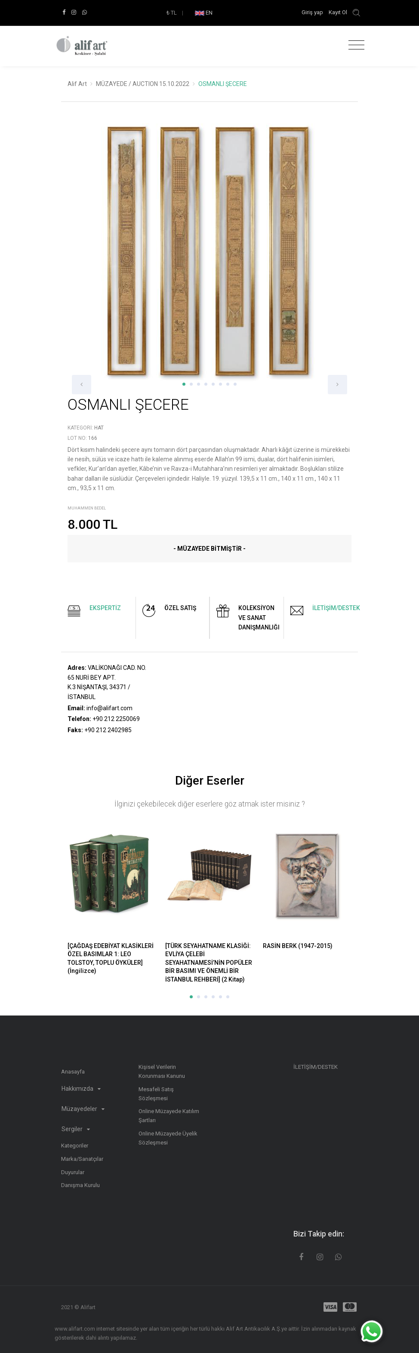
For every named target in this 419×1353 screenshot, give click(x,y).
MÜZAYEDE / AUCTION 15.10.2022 (142, 83)
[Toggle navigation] (354, 45)
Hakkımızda (81, 1088)
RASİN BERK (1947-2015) (298, 945)
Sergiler (76, 1129)
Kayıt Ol (338, 12)
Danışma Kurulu (80, 1185)
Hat (99, 428)
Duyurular (72, 1172)
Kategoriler (74, 1145)
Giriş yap (313, 12)
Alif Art (77, 83)
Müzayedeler (83, 1108)
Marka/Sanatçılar (82, 1159)
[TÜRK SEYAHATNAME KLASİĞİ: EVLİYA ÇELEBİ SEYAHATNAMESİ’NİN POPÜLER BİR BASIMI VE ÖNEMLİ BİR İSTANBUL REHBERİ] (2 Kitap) (208, 962)
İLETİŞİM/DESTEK (315, 1067)
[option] (209, 258)
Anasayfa (73, 1071)
